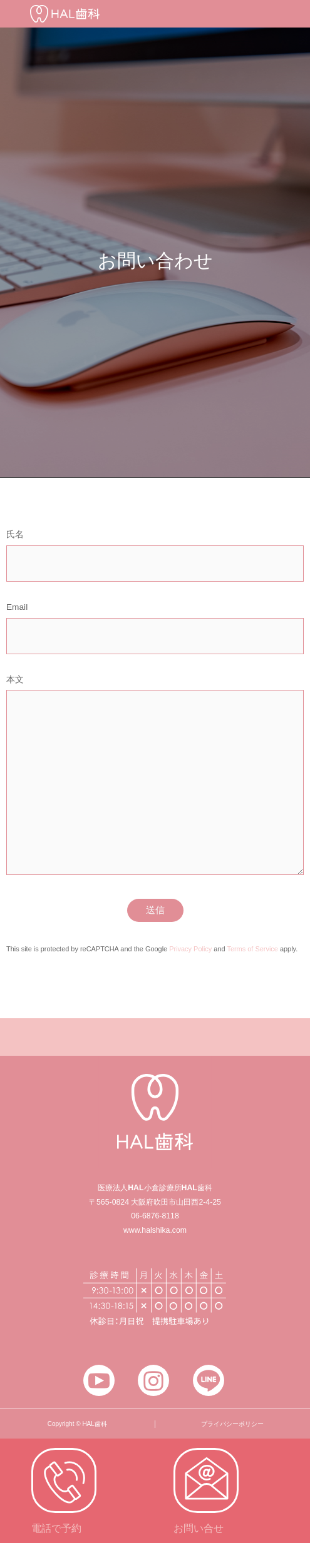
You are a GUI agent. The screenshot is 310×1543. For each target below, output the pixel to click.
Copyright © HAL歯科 (77, 1423)
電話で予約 (56, 1528)
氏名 (155, 559)
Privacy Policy (190, 949)
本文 (155, 780)
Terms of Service (252, 949)
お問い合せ (198, 1528)
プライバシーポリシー (232, 1423)
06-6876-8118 (155, 1216)
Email (155, 631)
